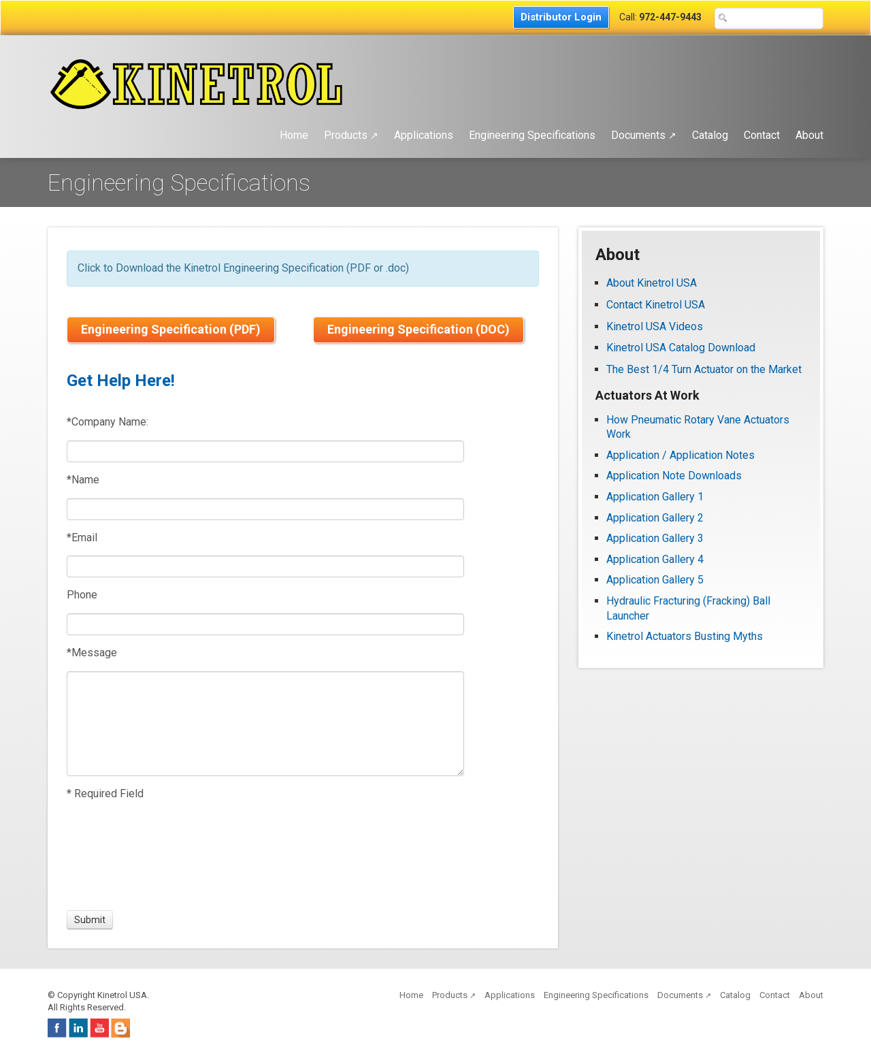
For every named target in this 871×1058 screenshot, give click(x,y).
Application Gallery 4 (655, 559)
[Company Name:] (265, 451)
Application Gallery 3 (655, 538)
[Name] (265, 509)
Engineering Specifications (532, 135)
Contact (762, 135)
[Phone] (265, 624)
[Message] (265, 723)
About (809, 135)
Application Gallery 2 (655, 517)
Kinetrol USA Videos (654, 326)
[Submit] (90, 919)
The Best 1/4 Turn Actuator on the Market (704, 369)
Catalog (710, 135)
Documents (643, 135)
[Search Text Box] (768, 18)
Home (294, 135)
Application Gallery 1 (655, 496)
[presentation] (117, 856)
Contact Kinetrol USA (657, 304)
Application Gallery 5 (655, 579)
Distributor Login (561, 17)
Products (351, 135)
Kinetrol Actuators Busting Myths (684, 636)
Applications (423, 135)
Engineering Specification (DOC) (418, 329)
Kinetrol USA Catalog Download (680, 347)
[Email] (265, 566)
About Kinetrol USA (651, 282)
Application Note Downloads (674, 475)
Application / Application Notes (680, 455)
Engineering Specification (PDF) (171, 329)
